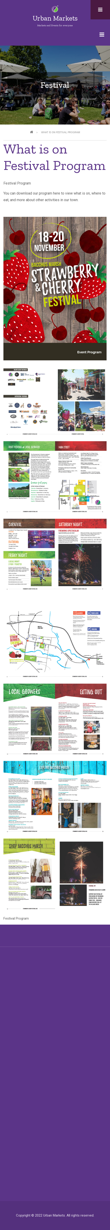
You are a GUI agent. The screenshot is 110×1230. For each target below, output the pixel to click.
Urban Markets (55, 18)
